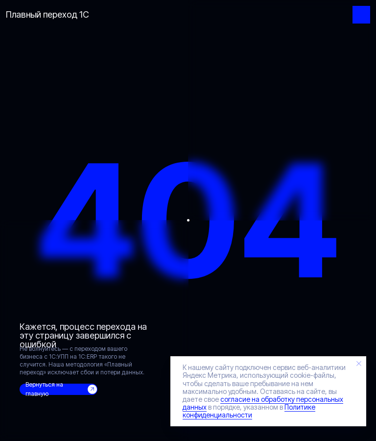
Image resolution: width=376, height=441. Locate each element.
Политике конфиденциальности (249, 411)
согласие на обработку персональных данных (263, 403)
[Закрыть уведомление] (359, 363)
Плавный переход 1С (47, 14)
